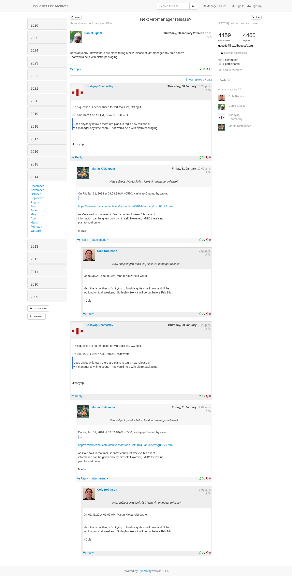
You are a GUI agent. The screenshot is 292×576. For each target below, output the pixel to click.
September (37, 198)
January (36, 230)
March (35, 222)
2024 (34, 51)
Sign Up (254, 6)
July (33, 206)
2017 (34, 139)
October (36, 194)
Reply (75, 69)
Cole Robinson (107, 251)
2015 (34, 164)
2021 (34, 88)
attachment (100, 239)
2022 (34, 76)
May (33, 214)
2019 (34, 114)
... (75, 119)
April (33, 218)
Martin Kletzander (103, 168)
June (34, 210)
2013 (34, 246)
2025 (34, 38)
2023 (34, 63)
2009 (34, 297)
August (35, 202)
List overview (38, 308)
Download (36, 316)
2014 (34, 177)
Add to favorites (230, 70)
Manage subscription (233, 53)
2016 (34, 152)
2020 (34, 101)
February (36, 226)
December (37, 186)
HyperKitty (145, 571)
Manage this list (214, 6)
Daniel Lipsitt (93, 33)
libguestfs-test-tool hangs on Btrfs (91, 23)
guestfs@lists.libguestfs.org (235, 45)
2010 (34, 284)
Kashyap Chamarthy (99, 86)
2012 (34, 259)
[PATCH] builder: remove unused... (240, 23)
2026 (34, 25)
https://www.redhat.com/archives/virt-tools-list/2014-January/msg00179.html (125, 206)
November (37, 190)
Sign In (238, 6)
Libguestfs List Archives (49, 6)
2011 (34, 272)
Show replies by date (199, 79)
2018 (34, 126)
